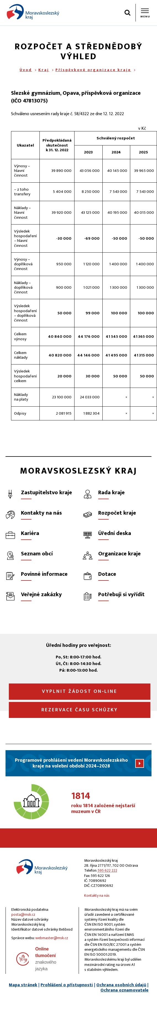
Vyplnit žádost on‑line (80, 691)
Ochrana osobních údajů (121, 985)
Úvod (26, 70)
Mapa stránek (23, 985)
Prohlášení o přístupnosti (67, 985)
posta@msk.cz (23, 914)
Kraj (43, 70)
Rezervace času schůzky (79, 710)
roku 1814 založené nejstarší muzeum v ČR (111, 803)
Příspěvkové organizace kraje (93, 70)
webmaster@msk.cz (51, 938)
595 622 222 (107, 870)
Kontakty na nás (97, 895)
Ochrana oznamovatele (124, 990)
